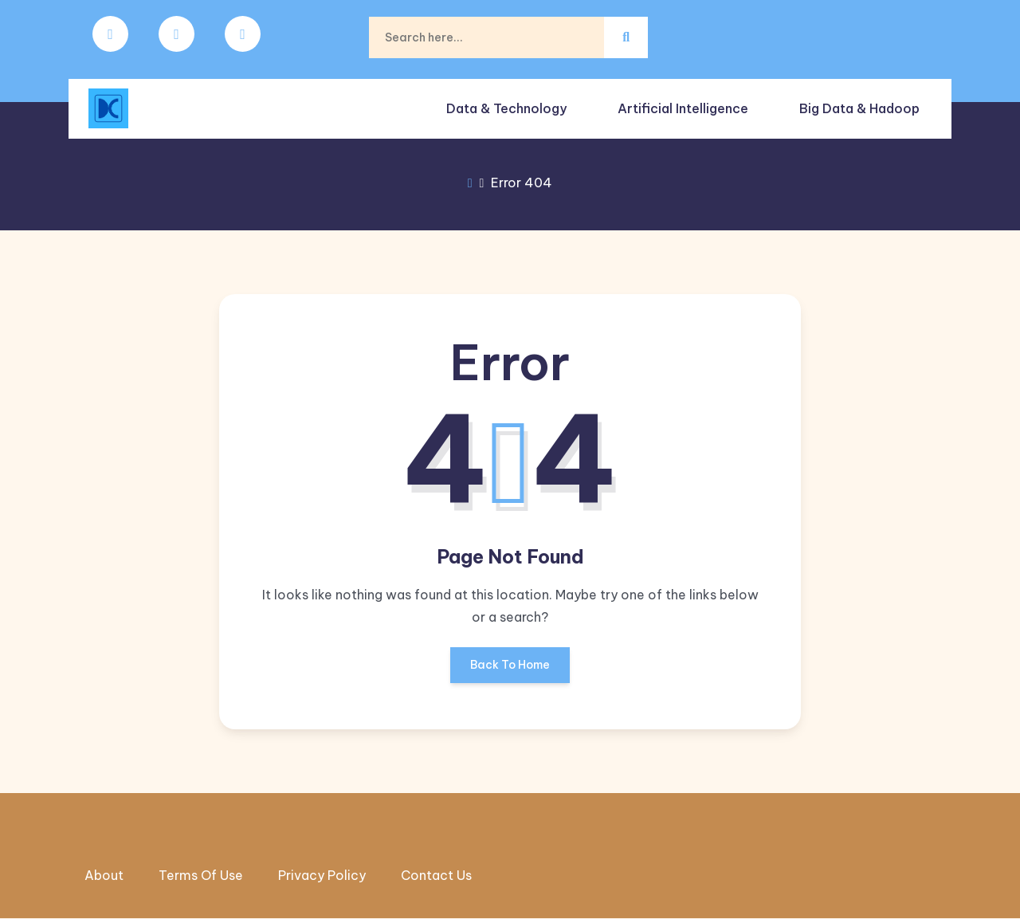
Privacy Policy (322, 876)
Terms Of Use (201, 876)
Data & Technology (508, 104)
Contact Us (436, 876)
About (104, 876)
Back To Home (510, 670)
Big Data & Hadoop (858, 104)
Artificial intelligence (683, 104)
